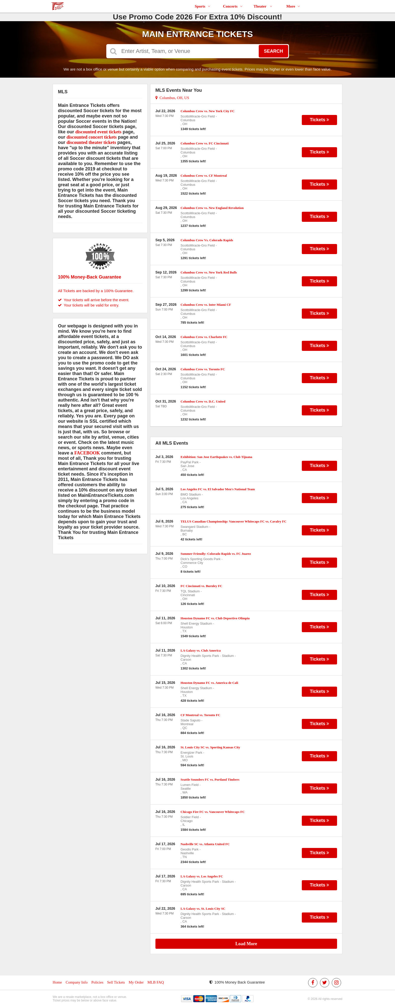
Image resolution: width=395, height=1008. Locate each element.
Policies (97, 982)
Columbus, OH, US (172, 98)
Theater (263, 6)
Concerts (232, 6)
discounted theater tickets (91, 142)
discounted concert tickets (92, 137)
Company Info (77, 982)
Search (273, 51)
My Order (136, 982)
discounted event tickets (98, 131)
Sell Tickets (116, 982)
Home (57, 982)
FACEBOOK (87, 452)
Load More (246, 943)
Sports (202, 6)
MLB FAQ (155, 982)
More (293, 6)
